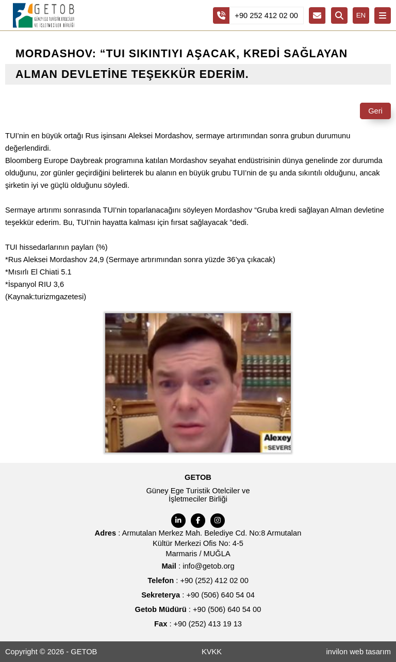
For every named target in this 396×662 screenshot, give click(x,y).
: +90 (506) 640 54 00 (198, 609)
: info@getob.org (197, 566)
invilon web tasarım (358, 652)
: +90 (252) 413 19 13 (198, 624)
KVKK (212, 652)
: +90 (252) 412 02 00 (198, 580)
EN (361, 15)
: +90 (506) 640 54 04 (198, 595)
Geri (375, 111)
